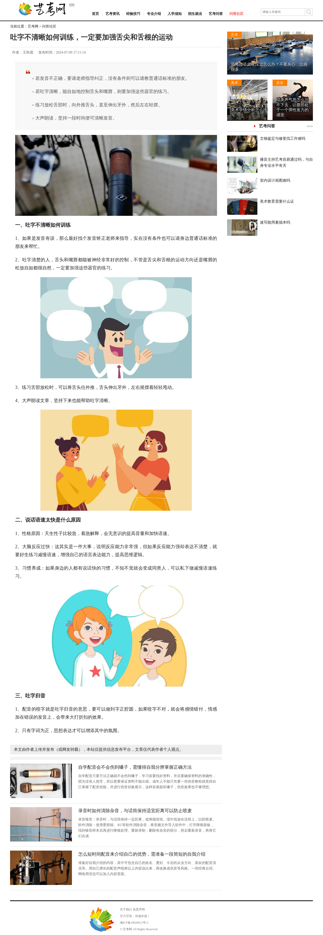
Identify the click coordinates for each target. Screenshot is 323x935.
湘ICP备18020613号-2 (134, 922)
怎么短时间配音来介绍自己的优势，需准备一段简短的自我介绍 (141, 854)
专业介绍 (154, 14)
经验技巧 (133, 14)
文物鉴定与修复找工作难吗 (282, 138)
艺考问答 (216, 14)
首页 (95, 14)
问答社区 (236, 14)
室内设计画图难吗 (275, 180)
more (310, 126)
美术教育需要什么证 (277, 201)
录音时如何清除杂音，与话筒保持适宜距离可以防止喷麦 (135, 810)
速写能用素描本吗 (275, 222)
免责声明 (139, 909)
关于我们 (126, 909)
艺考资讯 (112, 14)
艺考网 (33, 26)
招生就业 (195, 14)
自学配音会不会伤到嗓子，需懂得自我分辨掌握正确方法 (135, 767)
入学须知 (175, 14)
